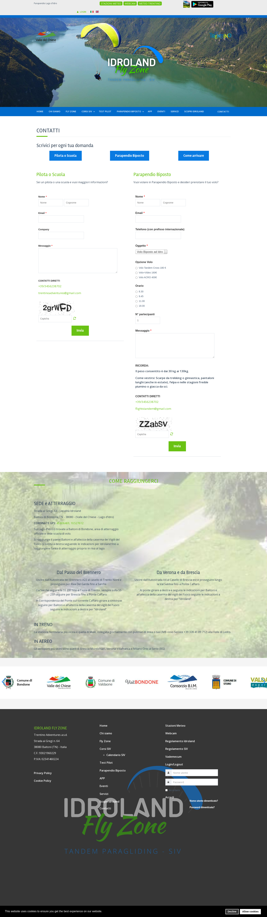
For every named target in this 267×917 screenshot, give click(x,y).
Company (43, 229)
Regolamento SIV (176, 749)
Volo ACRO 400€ (146, 277)
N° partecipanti (145, 314)
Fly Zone (105, 741)
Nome (42, 196)
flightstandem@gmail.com (153, 409)
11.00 (140, 301)
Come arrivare (193, 156)
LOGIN (81, 11)
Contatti (105, 808)
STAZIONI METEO (111, 3)
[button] (263, 682)
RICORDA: (142, 365)
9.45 (139, 296)
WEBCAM (130, 3)
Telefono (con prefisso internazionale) (159, 229)
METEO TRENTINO (149, 3)
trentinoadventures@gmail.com (59, 293)
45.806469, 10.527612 (70, 523)
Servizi (104, 794)
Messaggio (45, 245)
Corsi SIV (105, 749)
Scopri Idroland (109, 801)
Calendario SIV (115, 755)
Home (103, 725)
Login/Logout (174, 764)
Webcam (171, 733)
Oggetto (141, 245)
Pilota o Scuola (65, 156)
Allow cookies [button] (250, 911)
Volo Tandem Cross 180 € (150, 267)
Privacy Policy (43, 773)
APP (102, 778)
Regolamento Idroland (180, 741)
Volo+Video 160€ (146, 272)
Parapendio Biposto (129, 156)
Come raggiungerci (133, 481)
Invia (80, 330)
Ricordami (172, 790)
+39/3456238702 (49, 286)
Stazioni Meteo (175, 725)
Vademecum (173, 757)
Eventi (104, 786)
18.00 (140, 305)
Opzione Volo (144, 262)
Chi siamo (106, 733)
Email (42, 213)
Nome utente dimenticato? (204, 800)
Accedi (169, 797)
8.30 (139, 291)
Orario (139, 285)
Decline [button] (232, 911)
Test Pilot (106, 763)
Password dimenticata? (202, 807)
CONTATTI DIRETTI (49, 280)
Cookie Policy (42, 781)
